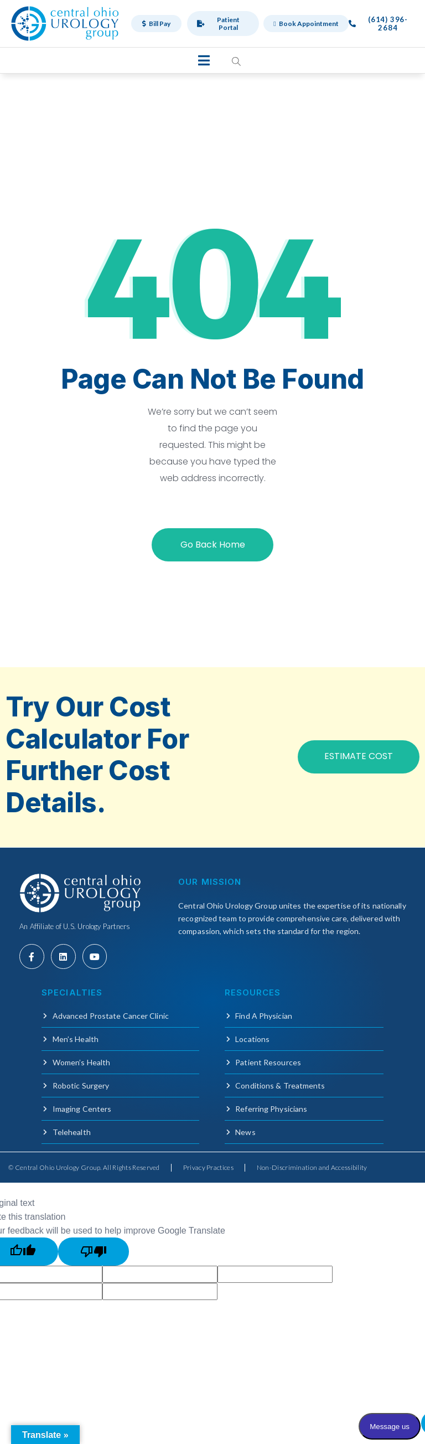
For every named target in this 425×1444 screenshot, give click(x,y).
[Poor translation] (93, 1251)
